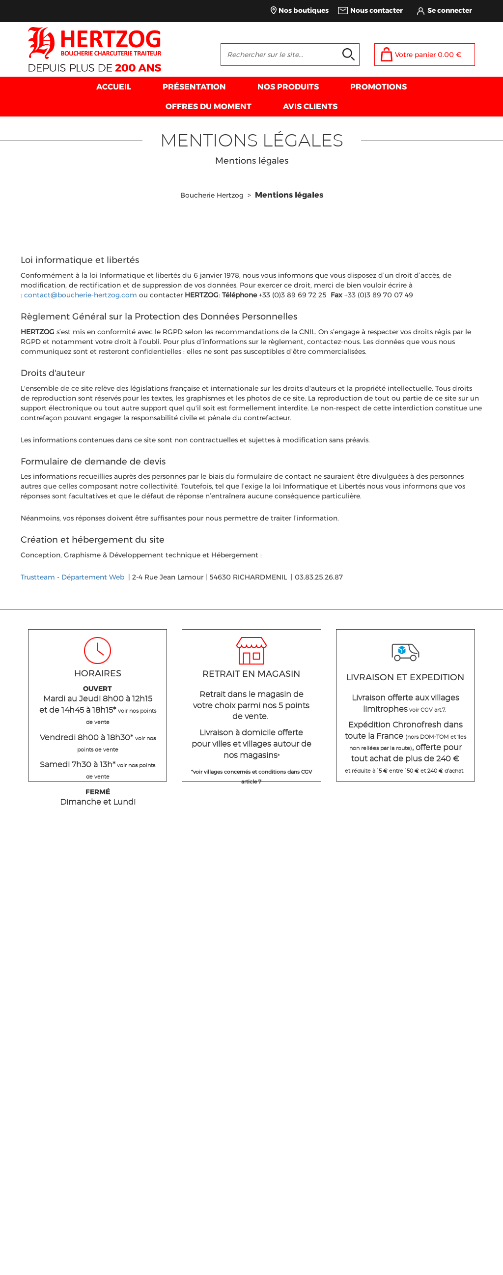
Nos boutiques (304, 10)
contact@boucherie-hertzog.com (80, 294)
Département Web (92, 577)
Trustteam (38, 577)
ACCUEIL (113, 86)
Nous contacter (376, 10)
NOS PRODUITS (288, 86)
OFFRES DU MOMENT (209, 106)
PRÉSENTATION (194, 86)
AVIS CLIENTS (310, 106)
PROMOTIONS (378, 86)
